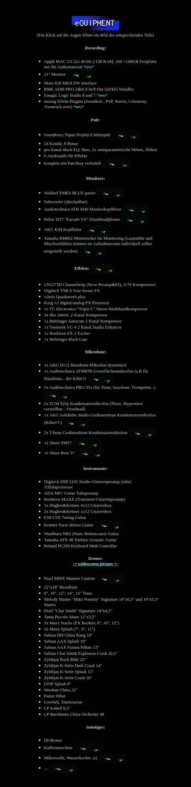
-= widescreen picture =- (95, 563)
